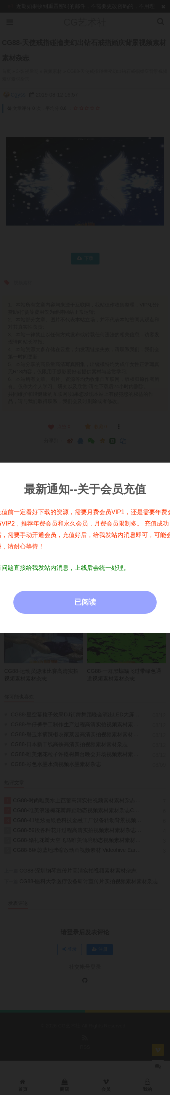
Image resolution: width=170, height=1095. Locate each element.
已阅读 (85, 602)
